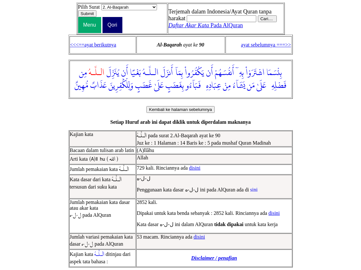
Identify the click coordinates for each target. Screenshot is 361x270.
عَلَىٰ (261, 85)
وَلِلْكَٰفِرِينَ (121, 85)
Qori (112, 25)
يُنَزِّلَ (112, 72)
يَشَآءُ (239, 85)
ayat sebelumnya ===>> (266, 44)
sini (254, 189)
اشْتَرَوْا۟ (255, 72)
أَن (209, 72)
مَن (251, 85)
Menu (89, 25)
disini (195, 168)
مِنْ (227, 85)
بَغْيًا (135, 72)
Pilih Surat (89, 7)
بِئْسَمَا (274, 72)
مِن (83, 72)
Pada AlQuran (205, 25)
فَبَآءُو (193, 85)
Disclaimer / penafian (214, 258)
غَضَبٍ (143, 85)
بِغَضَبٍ (175, 85)
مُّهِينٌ (81, 85)
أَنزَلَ (166, 72)
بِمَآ (179, 72)
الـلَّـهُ (151, 72)
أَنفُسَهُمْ (224, 72)
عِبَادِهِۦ (212, 85)
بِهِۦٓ (240, 72)
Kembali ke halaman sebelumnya (180, 109)
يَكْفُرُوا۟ (194, 72)
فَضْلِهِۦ (277, 85)
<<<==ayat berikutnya (93, 44)
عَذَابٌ (98, 85)
